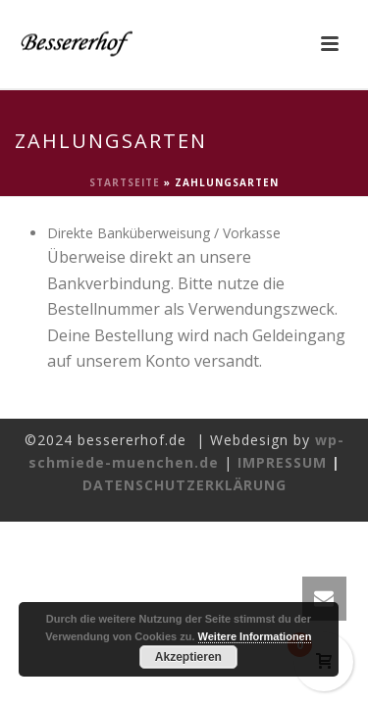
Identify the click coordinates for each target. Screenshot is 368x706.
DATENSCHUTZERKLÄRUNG (184, 485)
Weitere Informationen (255, 636)
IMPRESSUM (282, 462)
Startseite (124, 182)
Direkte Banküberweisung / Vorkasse (164, 233)
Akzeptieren (188, 657)
